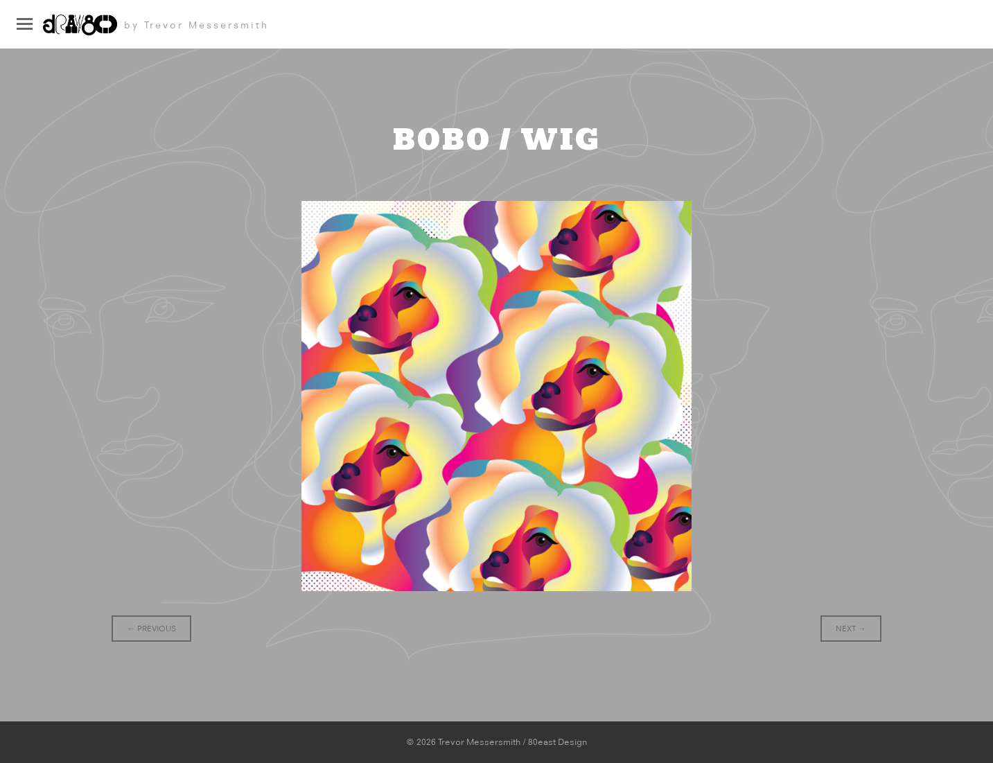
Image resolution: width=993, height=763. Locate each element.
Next (851, 628)
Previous (151, 628)
